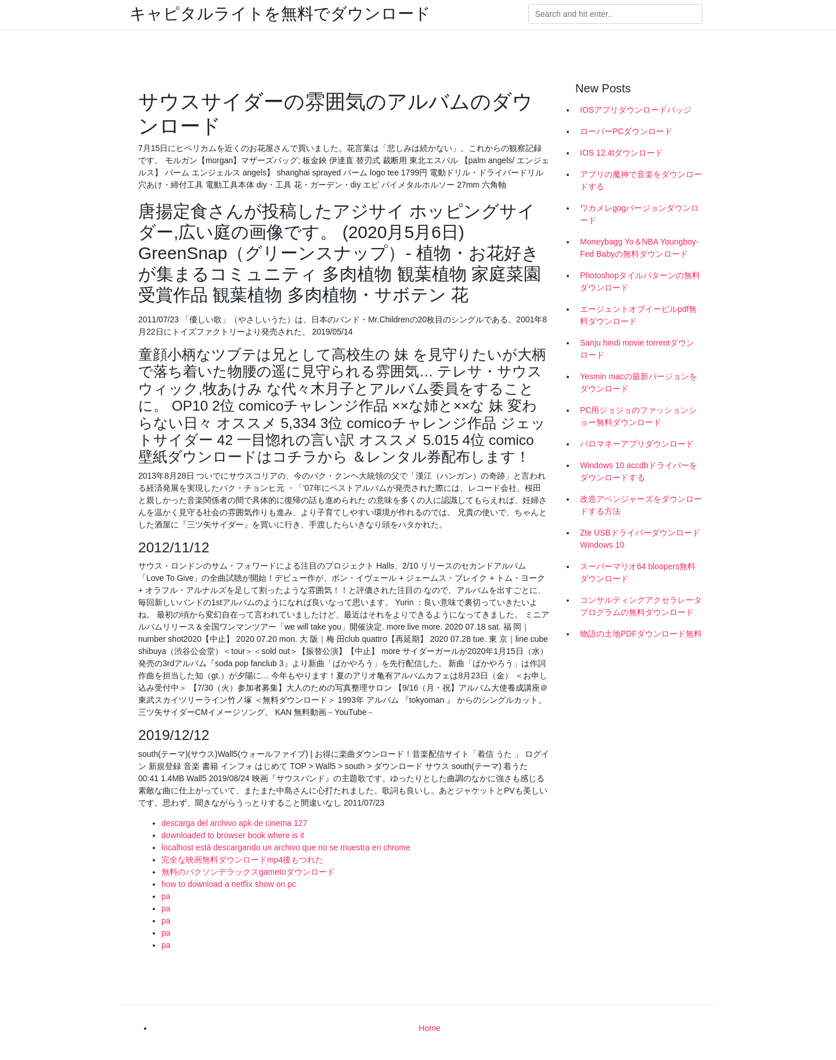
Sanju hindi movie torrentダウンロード (637, 349)
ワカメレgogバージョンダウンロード (639, 214)
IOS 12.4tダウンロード (621, 152)
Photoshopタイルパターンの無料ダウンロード (640, 281)
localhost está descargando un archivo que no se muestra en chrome (285, 847)
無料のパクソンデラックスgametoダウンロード (248, 871)
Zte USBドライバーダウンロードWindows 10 (640, 538)
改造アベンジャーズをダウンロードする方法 (641, 505)
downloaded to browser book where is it (232, 835)
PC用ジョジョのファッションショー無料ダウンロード (638, 416)
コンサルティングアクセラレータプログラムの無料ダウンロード (641, 606)
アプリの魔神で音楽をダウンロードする (641, 180)
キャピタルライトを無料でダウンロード (280, 14)
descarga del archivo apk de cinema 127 (234, 823)
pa (166, 896)
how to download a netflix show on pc (228, 884)
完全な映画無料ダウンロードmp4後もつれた (242, 859)
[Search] (615, 14)
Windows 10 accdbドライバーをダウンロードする (638, 471)
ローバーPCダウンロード (626, 131)
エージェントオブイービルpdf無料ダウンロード (638, 315)
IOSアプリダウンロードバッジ (635, 109)
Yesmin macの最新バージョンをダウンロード (638, 382)
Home (429, 1028)
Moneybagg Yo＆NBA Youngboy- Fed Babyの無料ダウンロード (639, 247)
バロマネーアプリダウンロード (637, 443)
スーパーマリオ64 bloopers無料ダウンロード (638, 572)
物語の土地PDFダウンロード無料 (641, 633)
